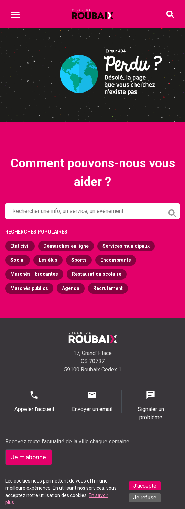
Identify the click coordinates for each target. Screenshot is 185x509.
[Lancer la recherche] (173, 211)
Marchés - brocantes (34, 274)
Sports (79, 260)
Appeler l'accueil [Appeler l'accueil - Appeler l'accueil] (34, 401)
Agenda (70, 288)
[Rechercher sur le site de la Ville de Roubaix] (85, 211)
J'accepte (144, 486)
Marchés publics (29, 288)
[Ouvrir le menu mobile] (15, 16)
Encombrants (115, 260)
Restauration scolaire (96, 274)
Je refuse (144, 497)
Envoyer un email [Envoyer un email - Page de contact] (92, 401)
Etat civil (20, 246)
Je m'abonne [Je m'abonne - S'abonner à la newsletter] (28, 457)
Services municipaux (126, 246)
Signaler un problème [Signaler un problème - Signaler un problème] (150, 405)
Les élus (48, 260)
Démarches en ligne (66, 246)
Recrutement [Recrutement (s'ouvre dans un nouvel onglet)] (108, 288)
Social (17, 260)
